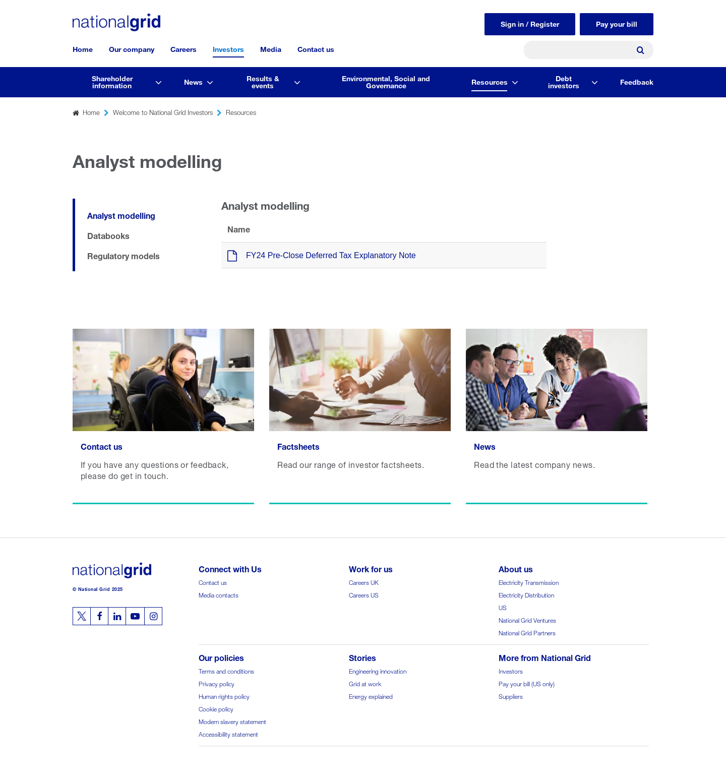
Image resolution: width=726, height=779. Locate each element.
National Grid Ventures (527, 619)
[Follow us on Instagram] (153, 616)
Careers (183, 48)
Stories (362, 657)
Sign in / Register (530, 23)
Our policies (221, 657)
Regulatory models (123, 255)
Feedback (636, 81)
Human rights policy (224, 695)
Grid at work (365, 683)
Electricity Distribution (526, 594)
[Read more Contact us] (163, 416)
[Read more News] (556, 416)
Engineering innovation (377, 670)
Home (83, 48)
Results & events (263, 81)
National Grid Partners (527, 632)
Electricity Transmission (529, 581)
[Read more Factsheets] (360, 416)
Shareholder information (112, 81)
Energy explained (371, 695)
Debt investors (563, 81)
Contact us (315, 48)
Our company (131, 48)
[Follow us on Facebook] (99, 616)
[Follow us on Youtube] (135, 616)
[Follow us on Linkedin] (117, 616)
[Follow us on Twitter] (81, 616)
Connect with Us (230, 568)
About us (516, 568)
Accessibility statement (228, 733)
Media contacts (218, 594)
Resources (489, 81)
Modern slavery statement (232, 721)
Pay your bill (616, 23)
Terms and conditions (226, 670)
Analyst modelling (121, 214)
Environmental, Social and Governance (386, 81)
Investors (228, 48)
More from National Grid (545, 657)
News (193, 81)
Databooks (108, 235)
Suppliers (511, 695)
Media (270, 48)
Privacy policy (216, 683)
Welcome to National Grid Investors (163, 111)
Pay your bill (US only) (527, 683)
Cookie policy (216, 708)
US (503, 607)
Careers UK (364, 581)
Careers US (364, 594)
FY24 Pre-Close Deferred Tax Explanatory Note (331, 255)
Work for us (371, 568)
